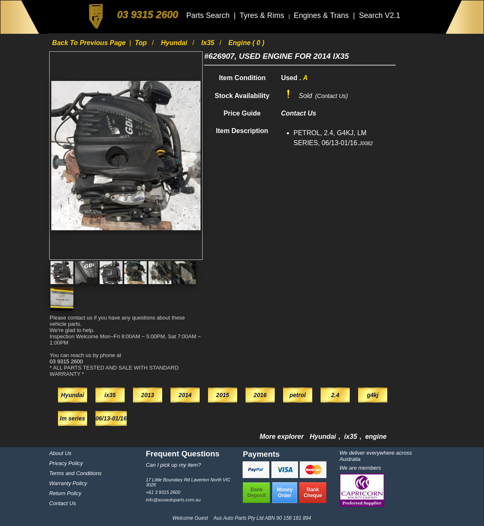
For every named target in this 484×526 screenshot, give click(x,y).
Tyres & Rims (263, 15)
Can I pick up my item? (173, 465)
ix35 (208, 42)
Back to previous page (90, 42)
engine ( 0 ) (246, 42)
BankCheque (312, 492)
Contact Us (62, 503)
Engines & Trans (322, 15)
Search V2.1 (379, 15)
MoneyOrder (285, 492)
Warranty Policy (68, 483)
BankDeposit (256, 492)
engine (376, 436)
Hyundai (175, 42)
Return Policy (65, 493)
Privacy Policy (66, 463)
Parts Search (209, 15)
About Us (60, 453)
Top (141, 42)
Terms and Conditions (75, 473)
